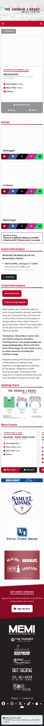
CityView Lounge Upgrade (15, 302)
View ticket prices (11, 293)
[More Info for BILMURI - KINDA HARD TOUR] (19, 451)
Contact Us (27, 698)
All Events (8, 31)
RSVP (32, 110)
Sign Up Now (22, 608)
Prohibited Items (22, 104)
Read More (9, 277)
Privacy (15, 698)
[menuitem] (22, 640)
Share (11, 110)
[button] (18, 443)
